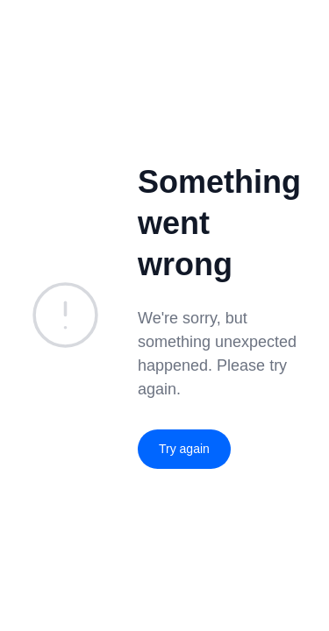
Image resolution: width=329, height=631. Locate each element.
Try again (184, 449)
